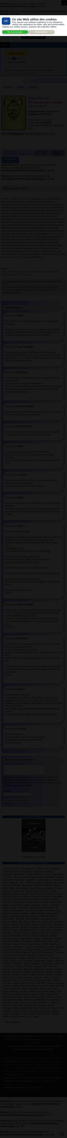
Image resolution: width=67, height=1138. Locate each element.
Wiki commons (20, 1073)
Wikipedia (33, 1073)
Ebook (49, 1067)
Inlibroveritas (20, 1070)
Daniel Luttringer (43, 120)
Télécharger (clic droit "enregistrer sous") (17, 153)
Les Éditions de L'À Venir (49, 1070)
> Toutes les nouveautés (33, 859)
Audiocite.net (52, 111)
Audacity (43, 1063)
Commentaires (10, 160)
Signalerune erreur (57, 153)
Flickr (56, 1067)
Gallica (8, 1070)
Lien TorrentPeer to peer (41, 153)
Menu (5, 44)
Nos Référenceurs (12, 1077)
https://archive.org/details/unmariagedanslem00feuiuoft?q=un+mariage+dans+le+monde (29, 273)
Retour (21, 87)
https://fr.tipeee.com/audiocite (23, 73)
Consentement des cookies (16, 1060)
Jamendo (33, 1070)
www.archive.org (25, 1080)
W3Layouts (38, 1083)
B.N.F (12, 1067)
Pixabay (55, 1073)
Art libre (20, 1063)
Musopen (8, 1073)
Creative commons (25, 1067)
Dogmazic (39, 1067)
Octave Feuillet (38, 98)
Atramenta (32, 1063)
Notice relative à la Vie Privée (46, 1060)
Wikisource (45, 1073)
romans (33, 87)
